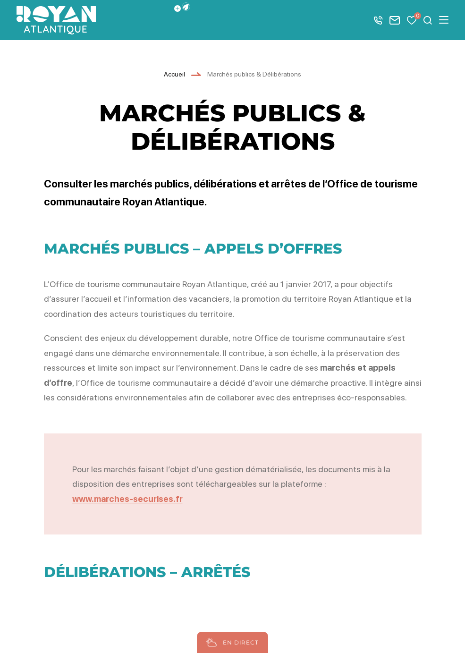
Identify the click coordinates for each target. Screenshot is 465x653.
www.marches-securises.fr (127, 499)
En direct (231, 643)
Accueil (174, 74)
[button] (186, 7)
